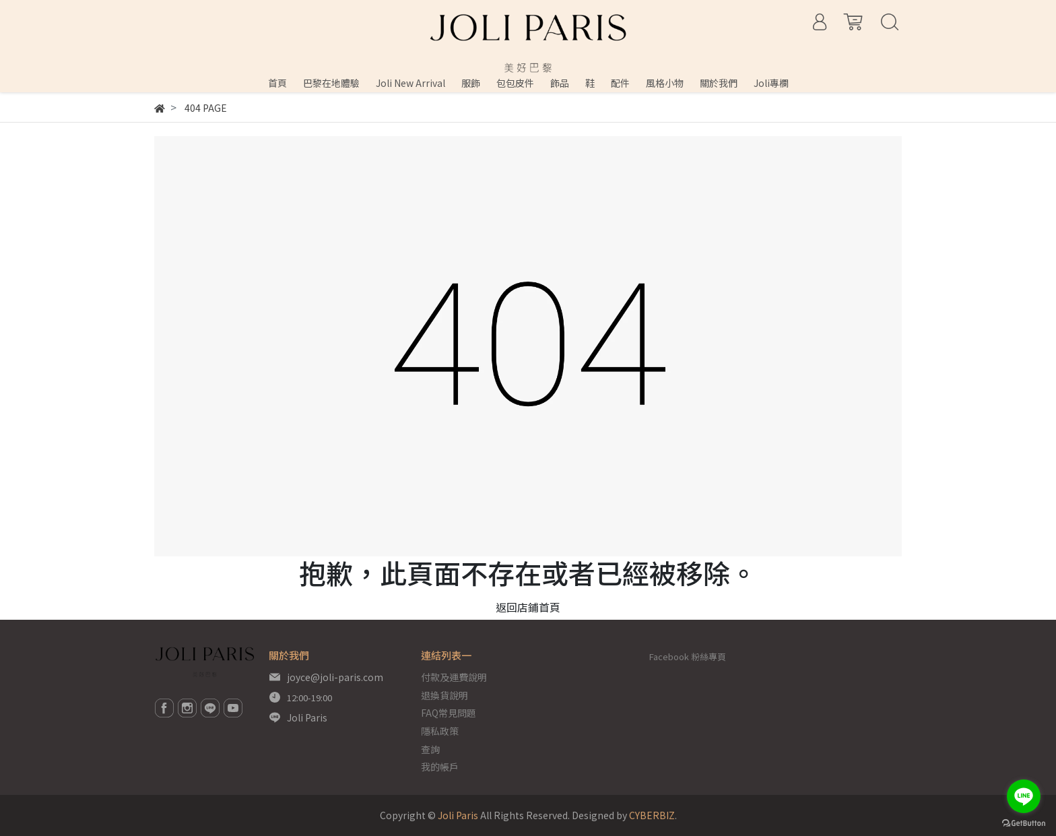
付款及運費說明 (454, 677)
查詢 (430, 749)
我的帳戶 (440, 766)
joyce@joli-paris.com (335, 677)
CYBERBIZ (652, 815)
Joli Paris (307, 717)
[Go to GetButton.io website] (1023, 822)
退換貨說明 (444, 695)
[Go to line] (1024, 796)
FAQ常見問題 (448, 712)
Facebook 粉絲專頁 (687, 656)
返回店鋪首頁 (528, 607)
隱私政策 (440, 731)
